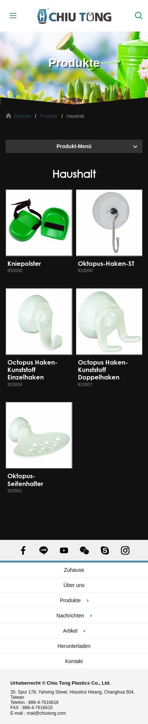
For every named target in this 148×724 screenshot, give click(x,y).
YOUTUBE (64, 550)
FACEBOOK (23, 550)
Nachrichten (70, 616)
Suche (138, 15)
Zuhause (22, 116)
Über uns (74, 585)
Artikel (70, 631)
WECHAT (84, 550)
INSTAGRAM (125, 550)
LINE (43, 550)
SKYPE (104, 550)
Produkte (49, 116)
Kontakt (74, 661)
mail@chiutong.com (49, 713)
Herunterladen (74, 646)
